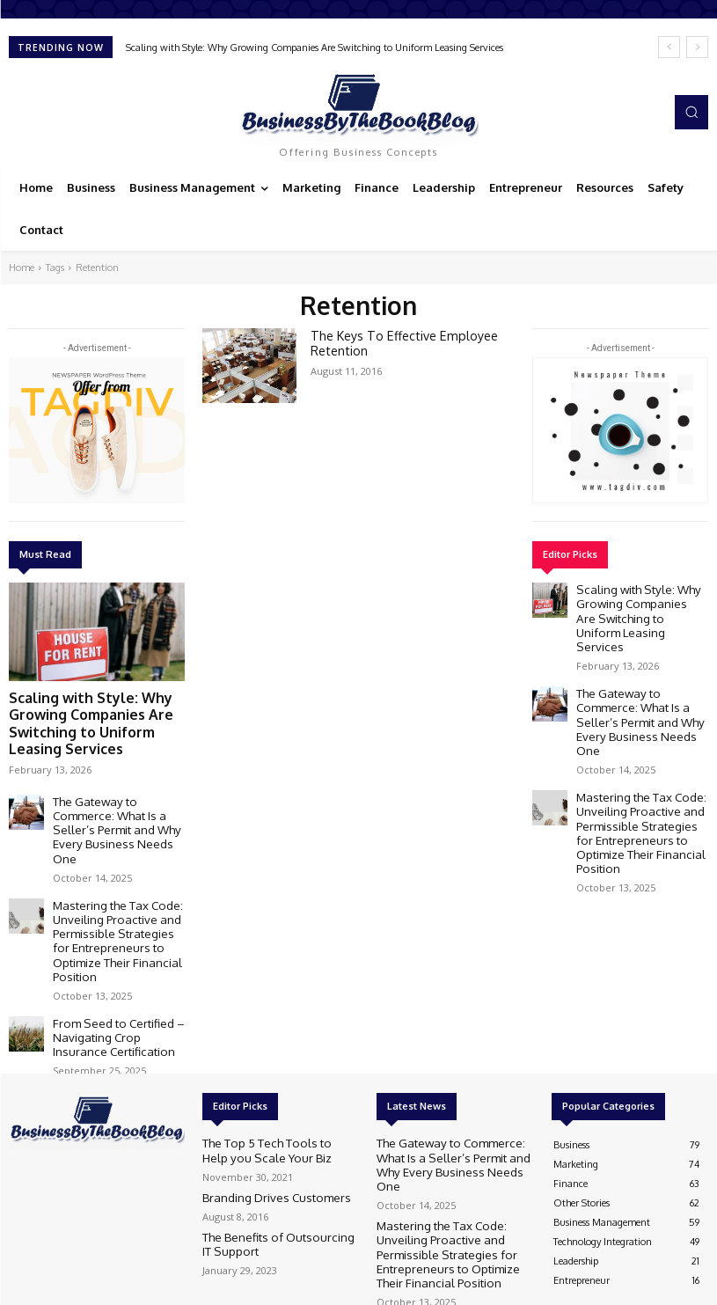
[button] (691, 111)
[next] (697, 47)
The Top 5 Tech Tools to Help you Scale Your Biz (271, 1063)
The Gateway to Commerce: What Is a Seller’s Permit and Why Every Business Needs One (114, 791)
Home (21, 267)
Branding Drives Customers (261, 1109)
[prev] (669, 47)
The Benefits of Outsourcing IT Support (267, 1155)
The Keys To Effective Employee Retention (394, 341)
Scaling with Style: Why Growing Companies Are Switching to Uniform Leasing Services (314, 47)
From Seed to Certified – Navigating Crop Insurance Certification (111, 954)
